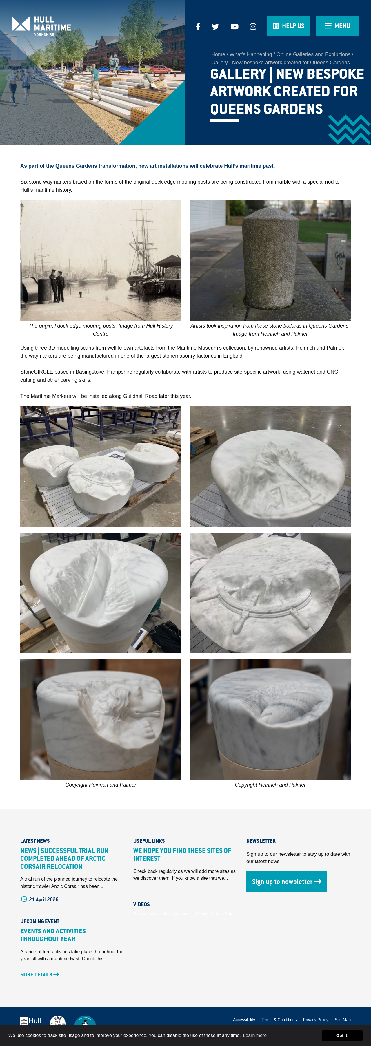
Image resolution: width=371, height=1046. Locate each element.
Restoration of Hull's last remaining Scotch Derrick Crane (184, 914)
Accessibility (244, 1019)
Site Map (343, 1019)
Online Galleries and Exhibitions (313, 54)
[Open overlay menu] (337, 26)
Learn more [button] (255, 1035)
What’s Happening (251, 54)
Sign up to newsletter (286, 881)
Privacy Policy (315, 1019)
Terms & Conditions (279, 1019)
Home (218, 54)
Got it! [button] (342, 1035)
